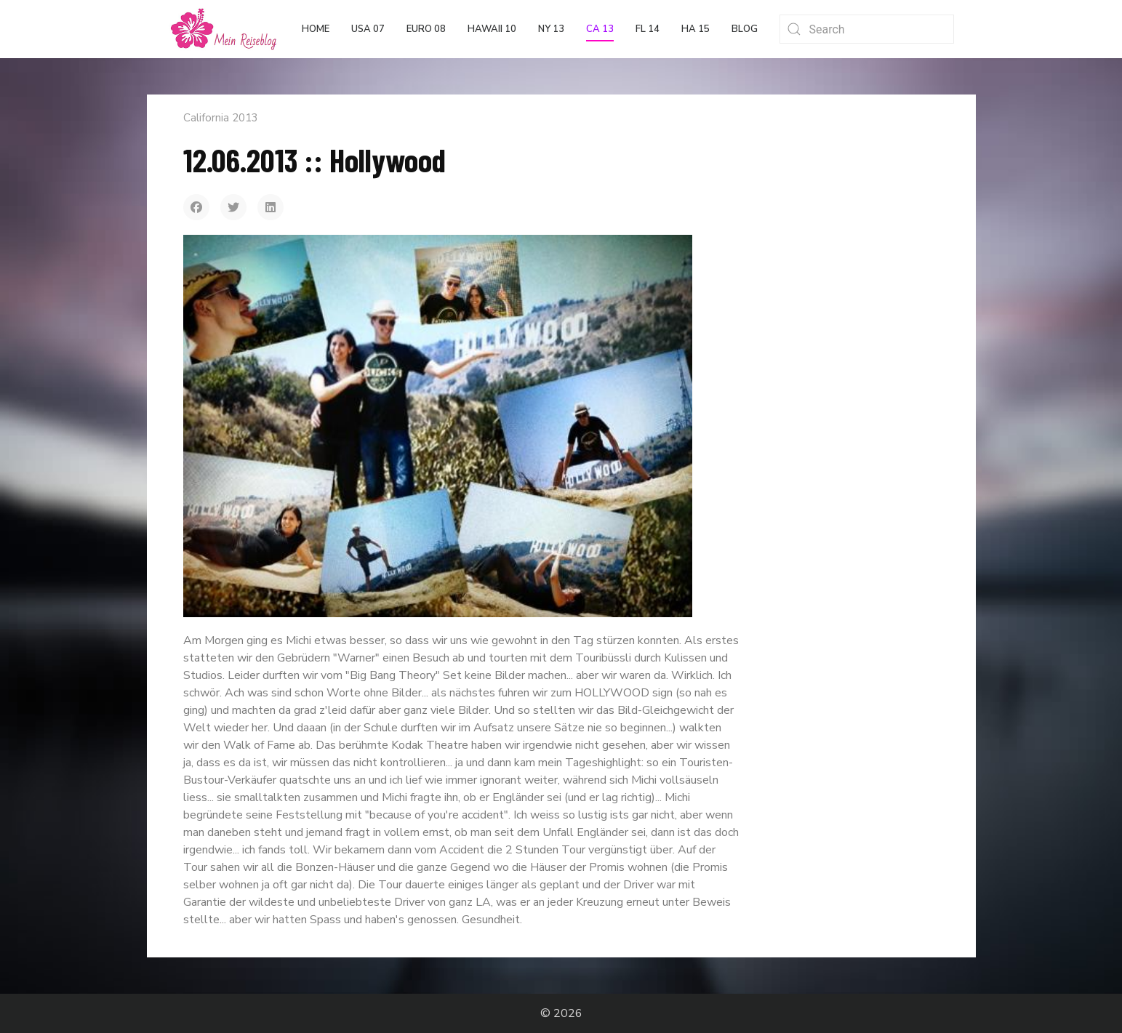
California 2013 (220, 117)
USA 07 (368, 29)
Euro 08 (426, 29)
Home (315, 29)
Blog (745, 29)
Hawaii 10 (492, 29)
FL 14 (648, 29)
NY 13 (551, 29)
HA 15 (695, 29)
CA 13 (600, 29)
